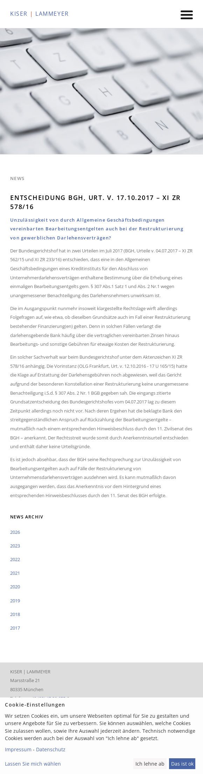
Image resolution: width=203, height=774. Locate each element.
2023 (15, 546)
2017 (15, 628)
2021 (15, 573)
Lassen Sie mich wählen (33, 763)
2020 (15, 586)
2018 (15, 614)
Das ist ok (182, 763)
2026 (15, 532)
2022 (15, 559)
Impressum (18, 749)
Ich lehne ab (149, 763)
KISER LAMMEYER (39, 13)
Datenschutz (50, 749)
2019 (15, 600)
